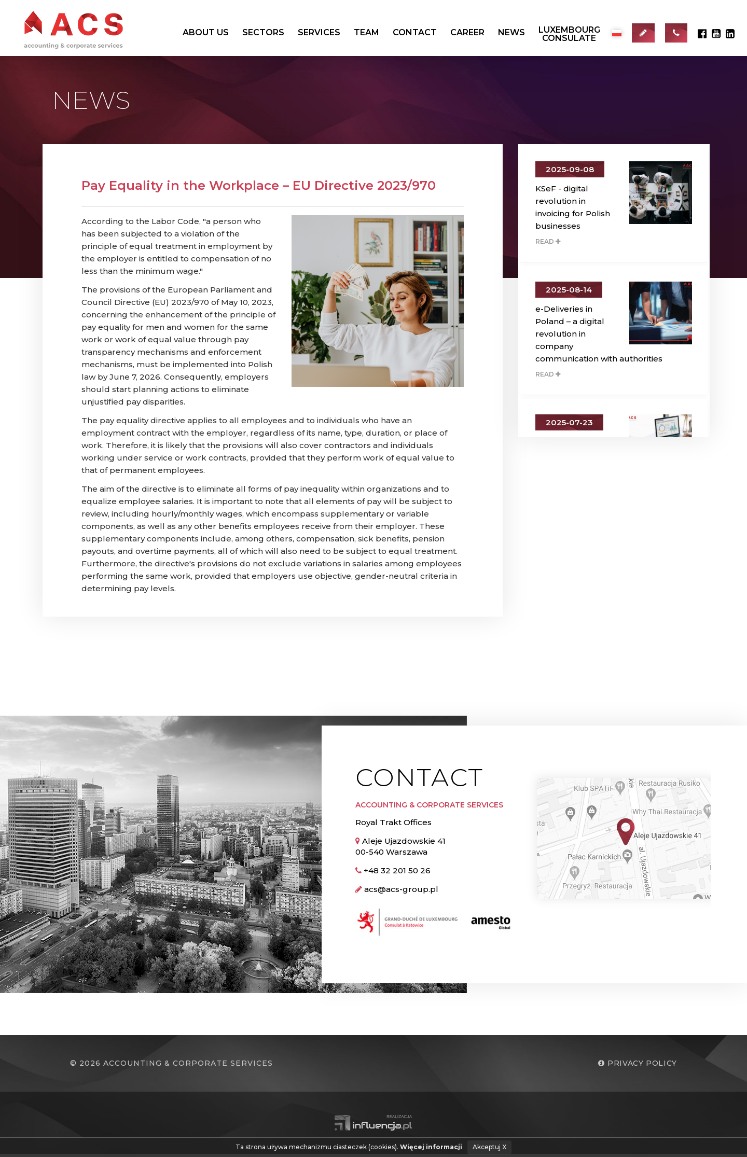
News (511, 32)
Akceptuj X (489, 1147)
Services (319, 32)
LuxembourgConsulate (569, 34)
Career (467, 32)
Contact (415, 32)
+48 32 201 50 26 (397, 873)
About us (206, 32)
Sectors (263, 32)
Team (366, 32)
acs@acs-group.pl (401, 892)
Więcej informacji (431, 1147)
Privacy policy (636, 1065)
